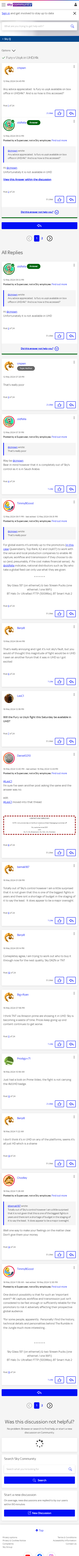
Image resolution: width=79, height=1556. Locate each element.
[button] (74, 66)
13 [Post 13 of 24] (9, 1156)
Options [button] (6, 50)
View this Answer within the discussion (27, 179)
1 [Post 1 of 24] (8, 105)
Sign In (75, 5)
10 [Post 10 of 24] (9, 972)
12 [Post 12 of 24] (9, 1096)
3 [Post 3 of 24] (8, 397)
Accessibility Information (64, 1540)
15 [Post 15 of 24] (9, 1372)
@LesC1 (7, 781)
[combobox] (36, 26)
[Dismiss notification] (74, 13)
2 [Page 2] (42, 238)
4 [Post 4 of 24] (8, 481)
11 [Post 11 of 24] (9, 1036)
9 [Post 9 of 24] (8, 913)
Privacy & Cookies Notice (14, 1540)
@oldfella (8, 565)
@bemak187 (14, 1205)
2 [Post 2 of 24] (8, 192)
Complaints (8, 1544)
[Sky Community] (20, 4)
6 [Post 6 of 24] (8, 674)
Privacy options (10, 1537)
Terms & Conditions (67, 1537)
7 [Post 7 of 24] (8, 733)
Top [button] (41, 1530)
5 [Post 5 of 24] (8, 606)
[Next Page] (49, 238)
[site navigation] (4, 4)
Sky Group (7, 1547)
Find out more (59, 140)
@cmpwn (13, 150)
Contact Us (71, 1544)
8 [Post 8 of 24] (8, 845)
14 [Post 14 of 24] (9, 1247)
